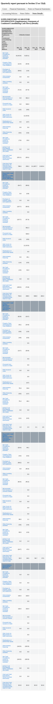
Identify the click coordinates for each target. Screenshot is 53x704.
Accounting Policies (9, 13)
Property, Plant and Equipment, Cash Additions (7, 64)
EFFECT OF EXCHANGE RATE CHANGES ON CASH (8, 149)
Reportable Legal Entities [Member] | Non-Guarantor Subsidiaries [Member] (8, 437)
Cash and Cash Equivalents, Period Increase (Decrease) (7, 157)
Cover (4, 9)
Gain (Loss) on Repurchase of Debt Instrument (7, 116)
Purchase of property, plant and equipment (7, 71)
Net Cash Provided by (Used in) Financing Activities (6, 140)
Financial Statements (17, 9)
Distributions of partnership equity (8, 122)
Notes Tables (25, 13)
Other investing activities (7, 82)
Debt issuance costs (7, 109)
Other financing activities (7, 132)
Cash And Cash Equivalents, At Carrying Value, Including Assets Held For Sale (7, 166)
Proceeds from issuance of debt (7, 104)
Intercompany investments (7, 76)
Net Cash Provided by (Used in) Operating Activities (6, 55)
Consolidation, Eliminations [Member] (7, 566)
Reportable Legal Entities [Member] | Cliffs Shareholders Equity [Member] (8, 175)
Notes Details (37, 13)
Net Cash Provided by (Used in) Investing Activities (6, 89)
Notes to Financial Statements (39, 9)
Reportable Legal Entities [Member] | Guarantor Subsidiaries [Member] (8, 306)
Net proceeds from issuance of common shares (7, 98)
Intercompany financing (7, 127)
